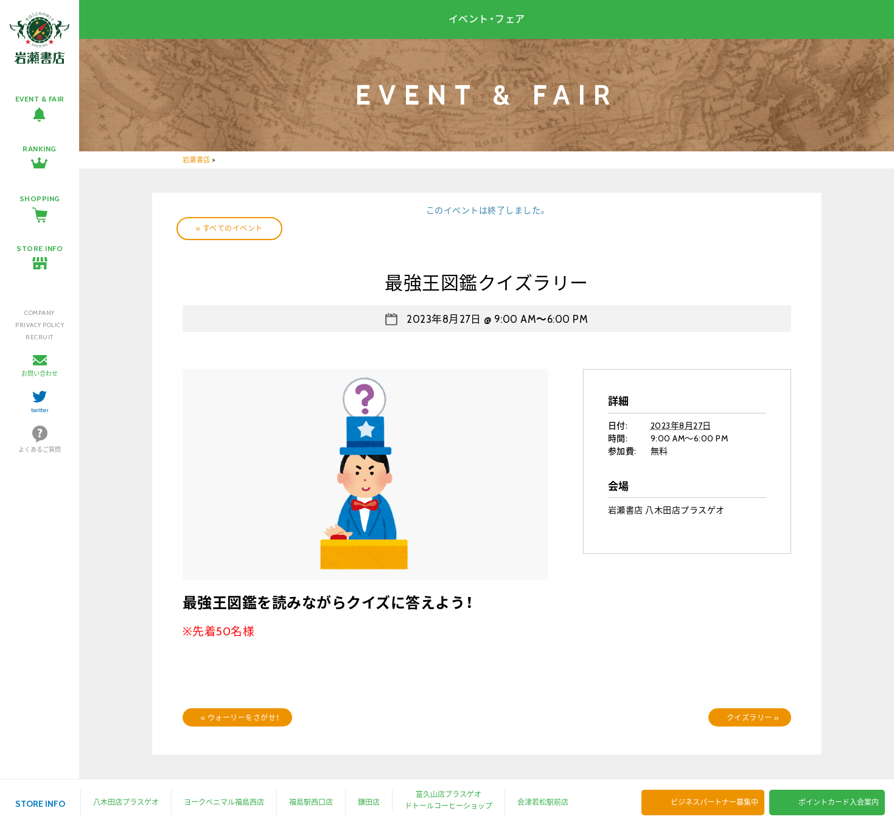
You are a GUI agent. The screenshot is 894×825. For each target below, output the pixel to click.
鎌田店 (369, 802)
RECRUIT (40, 337)
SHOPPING (39, 198)
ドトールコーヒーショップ (448, 805)
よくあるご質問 (39, 450)
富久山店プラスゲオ (448, 794)
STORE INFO (39, 248)
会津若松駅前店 (542, 802)
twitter (40, 410)
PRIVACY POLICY (39, 325)
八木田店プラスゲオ (126, 802)
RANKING (40, 148)
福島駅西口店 (311, 802)
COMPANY (39, 313)
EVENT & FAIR (40, 98)
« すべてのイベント (229, 228)
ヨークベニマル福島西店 (224, 802)
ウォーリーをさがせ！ (240, 717)
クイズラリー (753, 717)
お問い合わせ (39, 374)
